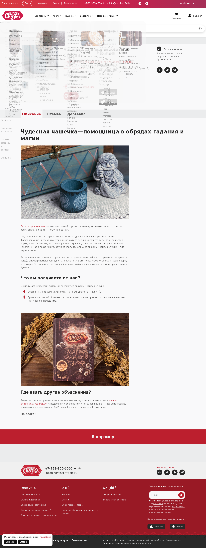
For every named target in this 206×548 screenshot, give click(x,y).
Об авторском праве (72, 504)
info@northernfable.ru (61, 473)
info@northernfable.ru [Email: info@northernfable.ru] (119, 3)
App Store (156, 526)
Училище (42, 3)
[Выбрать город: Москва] (187, 4)
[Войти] (195, 16)
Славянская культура (55, 540)
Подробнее (45, 537)
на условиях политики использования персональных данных (167, 509)
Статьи (65, 499)
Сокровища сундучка (50, 40)
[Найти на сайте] (200, 29)
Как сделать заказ (30, 494)
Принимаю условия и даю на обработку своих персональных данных (167, 506)
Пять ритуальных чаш (33, 226)
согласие (158, 503)
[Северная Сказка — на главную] (12, 15)
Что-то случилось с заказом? (36, 510)
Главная (24, 40)
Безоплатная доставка (114, 499)
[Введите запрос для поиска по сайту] (88, 28)
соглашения (177, 500)
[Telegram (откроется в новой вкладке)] (147, 3)
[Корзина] (176, 15)
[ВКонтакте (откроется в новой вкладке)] (140, 3)
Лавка (28, 3)
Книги (56, 3)
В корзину (103, 437)
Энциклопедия (10, 3)
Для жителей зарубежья (33, 504)
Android (177, 526)
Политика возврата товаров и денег (39, 515)
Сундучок (35, 40)
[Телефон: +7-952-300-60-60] (93, 3)
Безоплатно (79, 540)
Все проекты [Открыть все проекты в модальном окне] (70, 3)
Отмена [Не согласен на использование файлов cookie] (23, 541)
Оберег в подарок (112, 494)
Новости (66, 494)
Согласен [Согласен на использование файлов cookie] (10, 541)
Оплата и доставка (30, 499)
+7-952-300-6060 (58, 468)
